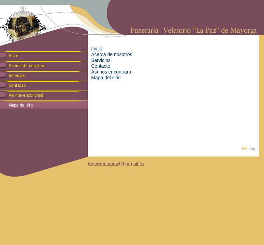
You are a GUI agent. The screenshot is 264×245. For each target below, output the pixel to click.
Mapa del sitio (105, 77)
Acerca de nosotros (111, 54)
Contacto (100, 66)
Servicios (101, 60)
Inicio (96, 48)
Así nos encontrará (111, 72)
